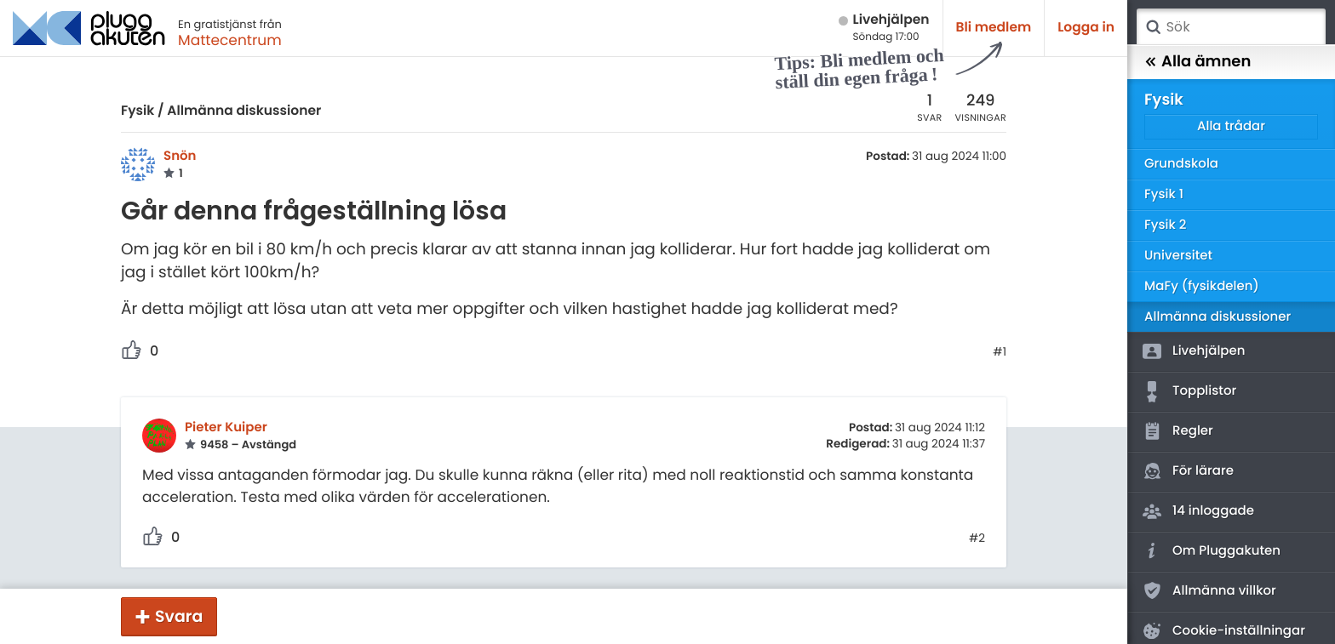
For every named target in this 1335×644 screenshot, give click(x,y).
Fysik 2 (1165, 225)
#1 (999, 352)
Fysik (137, 111)
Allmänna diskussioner (244, 111)
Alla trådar (1231, 126)
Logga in (1085, 28)
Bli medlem (994, 28)
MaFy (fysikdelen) (1201, 286)
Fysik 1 (1163, 194)
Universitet (1178, 256)
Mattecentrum (230, 40)
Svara (179, 616)
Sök (1152, 27)
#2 (977, 538)
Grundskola (1181, 164)
